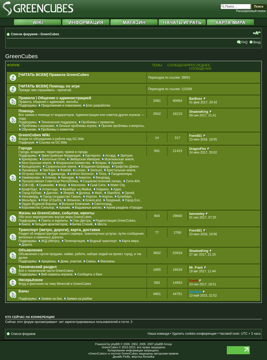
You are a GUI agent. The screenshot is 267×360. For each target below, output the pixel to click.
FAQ (244, 42)
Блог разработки (98, 105)
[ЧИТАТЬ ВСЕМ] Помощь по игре (49, 86)
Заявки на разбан (79, 298)
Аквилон (84, 177)
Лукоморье (30, 170)
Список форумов (24, 34)
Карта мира (130, 241)
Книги (26, 224)
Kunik (193, 280)
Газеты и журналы (54, 220)
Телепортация (74, 241)
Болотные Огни (53, 159)
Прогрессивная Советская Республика (50, 181)
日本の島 (28, 185)
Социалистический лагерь (102, 181)
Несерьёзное (31, 280)
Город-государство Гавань (62, 196)
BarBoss (195, 99)
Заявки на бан (51, 298)
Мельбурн (29, 200)
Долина (84, 193)
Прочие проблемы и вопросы (122, 126)
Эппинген (73, 200)
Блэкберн (124, 196)
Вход (256, 42)
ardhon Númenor (82, 174)
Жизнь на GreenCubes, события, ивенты (56, 213)
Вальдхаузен (31, 166)
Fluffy (126, 356)
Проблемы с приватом (97, 122)
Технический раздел (38, 267)
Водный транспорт (103, 241)
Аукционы (48, 261)
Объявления (30, 250)
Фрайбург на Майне (77, 189)
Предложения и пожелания (61, 105)
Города (25, 148)
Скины (90, 261)
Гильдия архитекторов (51, 224)
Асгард (110, 155)
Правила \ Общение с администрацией (55, 98)
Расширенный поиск (251, 11)
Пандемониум (121, 174)
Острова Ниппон (34, 174)
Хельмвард (30, 196)
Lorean (81, 170)
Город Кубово (31, 193)
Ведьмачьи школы (88, 207)
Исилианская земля (119, 159)
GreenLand (93, 200)
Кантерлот (92, 155)
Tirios (102, 174)
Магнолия (78, 185)
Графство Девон (126, 166)
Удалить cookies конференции (194, 333)
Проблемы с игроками (38, 126)
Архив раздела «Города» (124, 207)
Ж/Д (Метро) (50, 241)
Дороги (27, 244)
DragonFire (197, 149)
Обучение (29, 129)
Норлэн (91, 196)
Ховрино (102, 189)
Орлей (129, 193)
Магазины (107, 261)
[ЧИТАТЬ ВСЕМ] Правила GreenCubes (54, 75)
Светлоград (102, 204)
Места (101, 224)
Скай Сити (98, 185)
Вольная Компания (76, 204)
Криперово (29, 159)
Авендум (67, 177)
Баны (24, 291)
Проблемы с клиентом (57, 129)
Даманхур (58, 174)
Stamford (113, 193)
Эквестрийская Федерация (60, 155)
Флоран (100, 163)
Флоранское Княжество (73, 163)
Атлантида (50, 189)
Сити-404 (132, 181)
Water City (117, 185)
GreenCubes (49, 34)
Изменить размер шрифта (256, 33)
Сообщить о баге (89, 274)
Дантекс (52, 193)
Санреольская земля (60, 166)
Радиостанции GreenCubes (115, 220)
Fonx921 (195, 136)
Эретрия (126, 155)
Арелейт (117, 163)
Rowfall (65, 170)
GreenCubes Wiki (34, 135)
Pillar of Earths (51, 200)
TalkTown (49, 170)
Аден (117, 189)
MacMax (195, 292)
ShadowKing (198, 112)
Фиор (62, 185)
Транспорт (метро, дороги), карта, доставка (59, 230)
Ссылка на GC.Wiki (53, 142)
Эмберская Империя (85, 159)
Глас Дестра (82, 220)
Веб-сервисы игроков (56, 274)
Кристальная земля (121, 170)
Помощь (26, 111)
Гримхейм (46, 185)
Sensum (96, 170)
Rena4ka (148, 356)
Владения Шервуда (95, 166)
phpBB (115, 344)
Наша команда (158, 333)
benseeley (197, 214)
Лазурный (113, 200)
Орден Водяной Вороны (39, 204)
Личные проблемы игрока (77, 126)
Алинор (50, 177)
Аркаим (64, 207)
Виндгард (103, 177)
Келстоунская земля (36, 163)
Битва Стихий (82, 224)
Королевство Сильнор (38, 207)
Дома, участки (70, 261)
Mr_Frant (196, 267)
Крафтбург (29, 189)
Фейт (98, 193)
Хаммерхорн (31, 177)
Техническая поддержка (58, 122)
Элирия (68, 193)
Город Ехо (132, 200)
